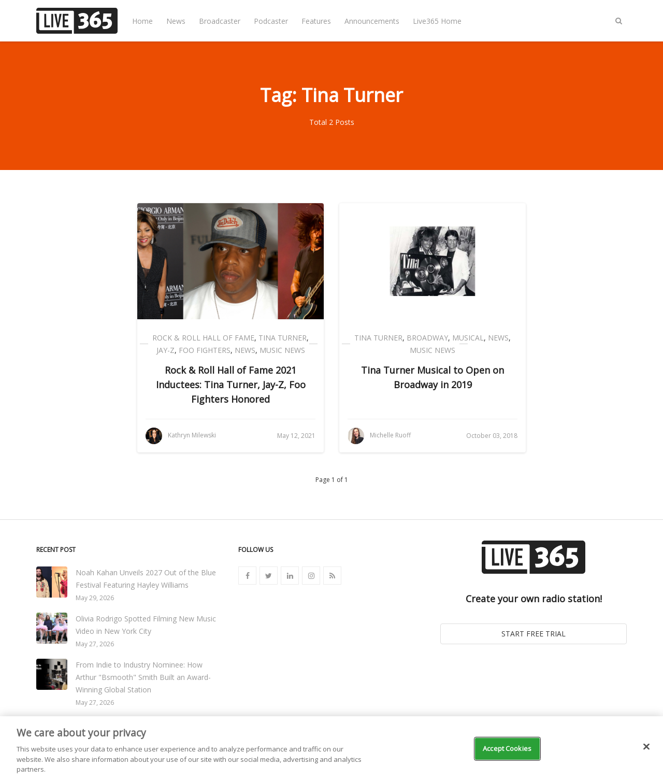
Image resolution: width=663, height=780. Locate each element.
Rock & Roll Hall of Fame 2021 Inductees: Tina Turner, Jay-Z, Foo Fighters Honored (231, 384)
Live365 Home (437, 21)
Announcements (371, 21)
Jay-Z (165, 350)
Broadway (427, 338)
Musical (468, 338)
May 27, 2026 (95, 644)
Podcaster (271, 21)
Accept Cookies (507, 748)
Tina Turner (282, 338)
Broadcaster (219, 21)
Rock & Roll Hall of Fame (203, 338)
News (175, 21)
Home (142, 21)
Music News (282, 350)
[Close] (646, 746)
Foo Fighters (204, 350)
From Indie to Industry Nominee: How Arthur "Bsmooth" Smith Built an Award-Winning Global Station (143, 677)
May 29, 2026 (95, 597)
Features (316, 21)
